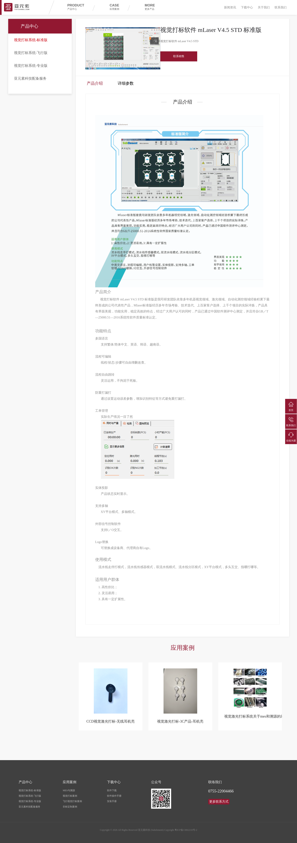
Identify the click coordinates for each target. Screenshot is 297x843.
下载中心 (247, 7)
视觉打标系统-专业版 (31, 66)
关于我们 (264, 7)
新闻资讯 (230, 7)
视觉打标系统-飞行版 (31, 53)
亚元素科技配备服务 (30, 78)
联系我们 (281, 7)
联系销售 (178, 56)
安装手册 (112, 799)
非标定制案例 (70, 805)
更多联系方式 (218, 800)
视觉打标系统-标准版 (31, 40)
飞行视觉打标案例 (72, 799)
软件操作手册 (114, 794)
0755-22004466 (221, 789)
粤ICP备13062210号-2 (186, 828)
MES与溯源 (69, 789)
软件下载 (112, 789)
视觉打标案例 (70, 794)
